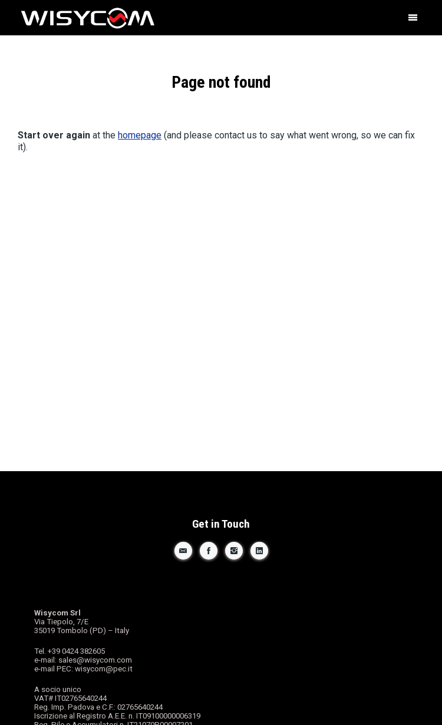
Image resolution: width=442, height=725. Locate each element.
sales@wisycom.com (95, 660)
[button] (412, 17)
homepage (139, 135)
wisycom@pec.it (104, 668)
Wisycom (176, 19)
